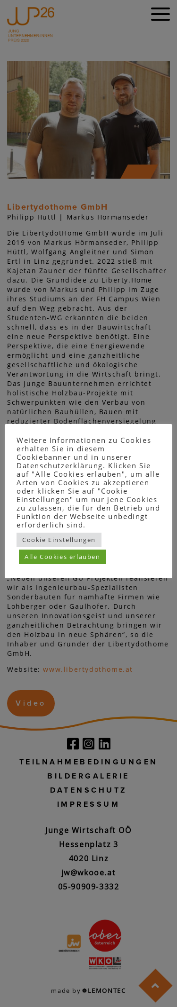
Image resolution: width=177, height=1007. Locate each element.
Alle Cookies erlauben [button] (63, 556)
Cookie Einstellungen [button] (59, 539)
